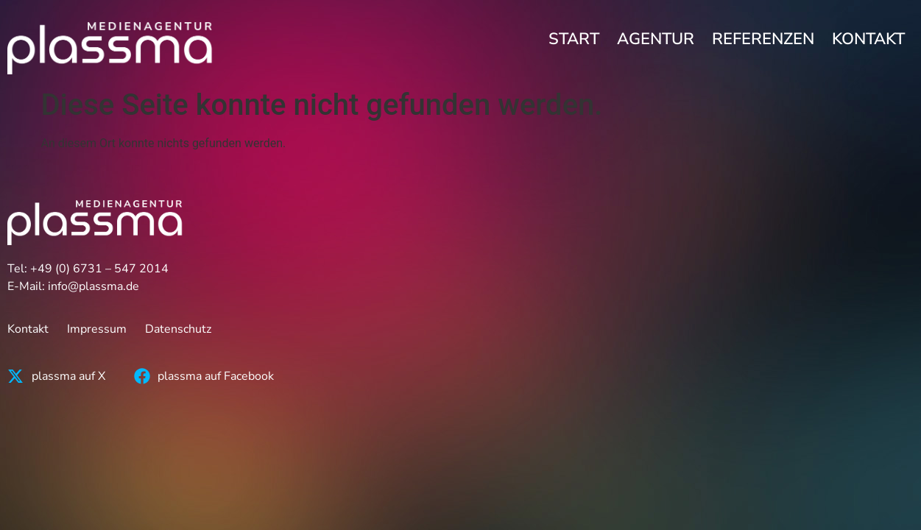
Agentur (655, 39)
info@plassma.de (93, 286)
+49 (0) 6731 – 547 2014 (99, 269)
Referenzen (763, 39)
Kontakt (868, 39)
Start (573, 39)
